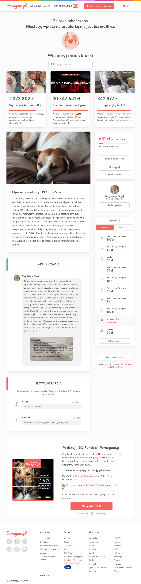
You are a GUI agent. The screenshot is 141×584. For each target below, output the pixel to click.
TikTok (17, 547)
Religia (117, 553)
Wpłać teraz (112, 322)
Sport (91, 553)
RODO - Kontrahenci (49, 549)
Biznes (116, 571)
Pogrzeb (92, 564)
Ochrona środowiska (123, 567)
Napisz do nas (117, 367)
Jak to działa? (45, 538)
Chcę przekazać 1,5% (91, 506)
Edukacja (118, 556)
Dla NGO (68, 553)
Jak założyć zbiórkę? (40, 6)
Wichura (117, 545)
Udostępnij (114, 167)
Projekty (93, 560)
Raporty (68, 542)
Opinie (67, 538)
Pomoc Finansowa (97, 556)
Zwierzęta (93, 542)
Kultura (92, 571)
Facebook (9, 540)
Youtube (24, 547)
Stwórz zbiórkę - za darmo (99, 6)
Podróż (117, 560)
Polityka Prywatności (49, 545)
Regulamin (44, 542)
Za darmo (68, 545)
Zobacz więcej (114, 341)
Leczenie (93, 538)
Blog (66, 549)
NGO (116, 549)
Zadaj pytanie (114, 205)
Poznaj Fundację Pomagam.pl (91, 513)
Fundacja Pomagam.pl (74, 556)
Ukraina (92, 549)
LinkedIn (9, 547)
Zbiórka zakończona (114, 158)
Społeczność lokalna (98, 567)
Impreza (117, 564)
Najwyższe (123, 227)
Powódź (117, 542)
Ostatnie (105, 227)
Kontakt (43, 553)
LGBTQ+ (118, 538)
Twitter (17, 540)
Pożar (91, 545)
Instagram (24, 540)
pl (124, 6)
